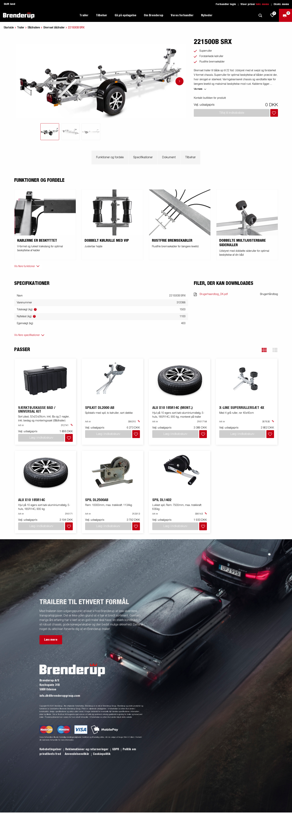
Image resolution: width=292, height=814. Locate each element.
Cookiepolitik (102, 753)
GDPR (116, 749)
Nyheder (206, 15)
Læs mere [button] (50, 639)
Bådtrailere (34, 27)
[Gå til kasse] (285, 15)
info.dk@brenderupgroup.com (59, 695)
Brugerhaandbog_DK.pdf (214, 294)
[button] (264, 350)
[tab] (49, 131)
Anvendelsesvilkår (77, 753)
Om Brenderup (153, 15)
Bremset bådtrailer (54, 27)
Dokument (169, 157)
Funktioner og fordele (110, 157)
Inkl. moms (262, 4)
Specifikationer (143, 157)
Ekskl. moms (281, 4)
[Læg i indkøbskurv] (274, 113)
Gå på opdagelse (125, 15)
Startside (9, 27)
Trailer (84, 15)
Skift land (9, 4)
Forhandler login (226, 4)
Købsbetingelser (50, 749)
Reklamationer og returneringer (87, 749)
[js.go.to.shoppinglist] (272, 15)
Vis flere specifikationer (27, 335)
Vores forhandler (182, 15)
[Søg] (260, 15)
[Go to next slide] (179, 81)
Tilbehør (101, 15)
